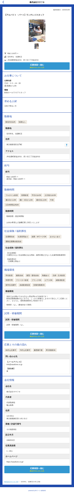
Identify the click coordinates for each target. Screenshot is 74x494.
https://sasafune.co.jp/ (14, 462)
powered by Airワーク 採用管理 (37, 490)
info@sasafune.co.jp (14, 364)
